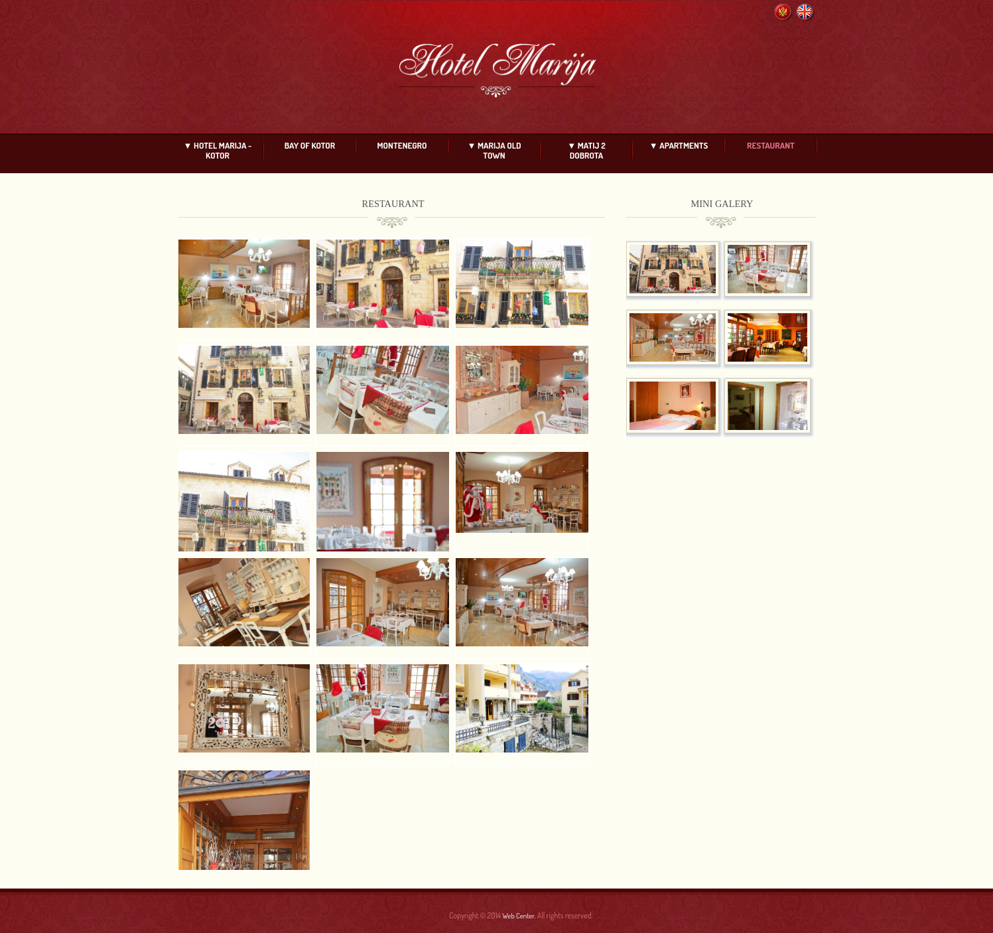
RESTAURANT (771, 145)
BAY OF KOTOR (310, 145)
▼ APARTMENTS (678, 145)
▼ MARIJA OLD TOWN (494, 150)
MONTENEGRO (402, 145)
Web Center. (518, 915)
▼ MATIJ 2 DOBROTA (586, 150)
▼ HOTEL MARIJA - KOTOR (218, 150)
